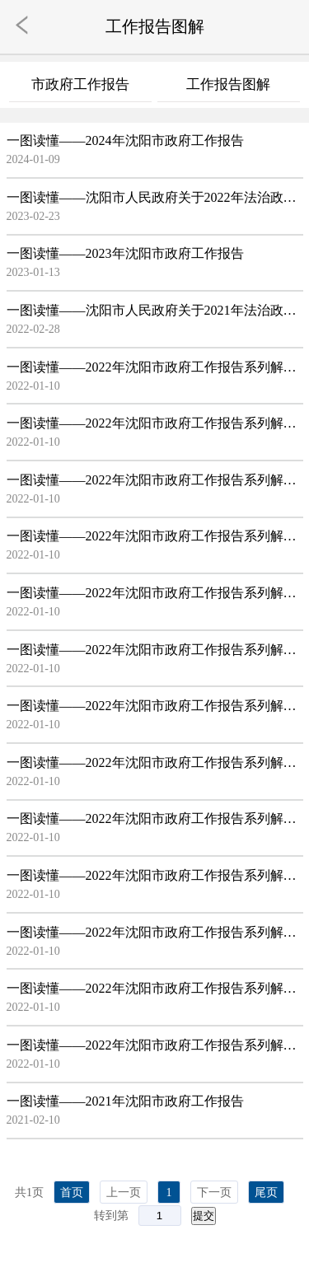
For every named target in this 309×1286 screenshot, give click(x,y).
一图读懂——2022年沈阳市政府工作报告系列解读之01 (155, 367)
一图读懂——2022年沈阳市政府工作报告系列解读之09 (155, 818)
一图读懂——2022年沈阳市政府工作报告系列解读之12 (155, 988)
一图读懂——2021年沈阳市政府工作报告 (125, 1101)
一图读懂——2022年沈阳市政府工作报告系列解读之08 (155, 762)
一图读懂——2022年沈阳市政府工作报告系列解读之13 (155, 1045)
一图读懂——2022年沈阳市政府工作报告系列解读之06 (155, 650)
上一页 (123, 1192)
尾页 (266, 1192)
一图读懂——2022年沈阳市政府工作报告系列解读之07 (155, 706)
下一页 (214, 1192)
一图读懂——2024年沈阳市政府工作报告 (125, 140)
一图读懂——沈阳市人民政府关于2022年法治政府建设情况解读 (155, 197)
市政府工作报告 (80, 84)
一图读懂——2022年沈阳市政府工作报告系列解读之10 (155, 875)
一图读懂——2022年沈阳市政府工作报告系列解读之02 (155, 423)
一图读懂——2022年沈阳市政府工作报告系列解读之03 (155, 480)
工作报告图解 (228, 84)
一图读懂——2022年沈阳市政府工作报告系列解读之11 (155, 932)
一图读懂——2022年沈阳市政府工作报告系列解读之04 (155, 536)
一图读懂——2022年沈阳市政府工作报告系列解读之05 (155, 593)
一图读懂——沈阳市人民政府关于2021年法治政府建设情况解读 (155, 310)
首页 (71, 1192)
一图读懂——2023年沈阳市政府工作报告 (125, 253)
